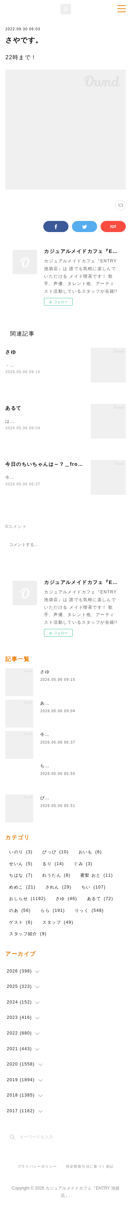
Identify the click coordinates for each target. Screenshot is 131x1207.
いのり (20, 852)
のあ (20, 910)
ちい (93, 887)
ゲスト (20, 922)
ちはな (47, 766)
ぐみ (83, 864)
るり (53, 864)
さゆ (10, 352)
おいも (90, 852)
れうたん (56, 876)
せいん (20, 864)
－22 (10, 365)
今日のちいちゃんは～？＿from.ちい (50, 464)
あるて (13, 408)
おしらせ (27, 899)
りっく (89, 910)
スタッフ (57, 922)
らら (53, 910)
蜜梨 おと (96, 876)
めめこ (22, 887)
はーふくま (17, 421)
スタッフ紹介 (27, 934)
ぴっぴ (47, 798)
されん (58, 887)
